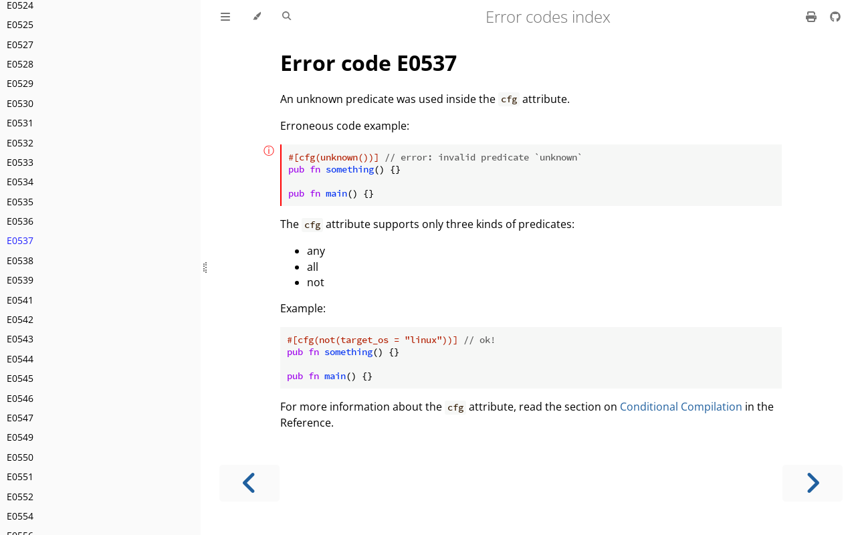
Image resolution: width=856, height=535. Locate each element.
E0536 (20, 221)
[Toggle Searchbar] (287, 16)
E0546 (20, 398)
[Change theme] (256, 16)
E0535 (20, 201)
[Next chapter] (812, 483)
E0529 (20, 83)
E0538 (20, 260)
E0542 (20, 319)
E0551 (20, 476)
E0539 (20, 280)
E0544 (20, 358)
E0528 (20, 64)
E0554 (20, 516)
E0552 (20, 496)
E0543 (20, 338)
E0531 (20, 122)
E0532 (20, 142)
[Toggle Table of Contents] (225, 16)
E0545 (20, 378)
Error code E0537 (368, 62)
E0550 (20, 457)
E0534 (20, 181)
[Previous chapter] (249, 483)
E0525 (20, 24)
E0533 (20, 162)
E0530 (20, 103)
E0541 (20, 300)
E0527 (20, 44)
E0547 (20, 417)
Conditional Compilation (681, 406)
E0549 (20, 437)
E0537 (20, 240)
